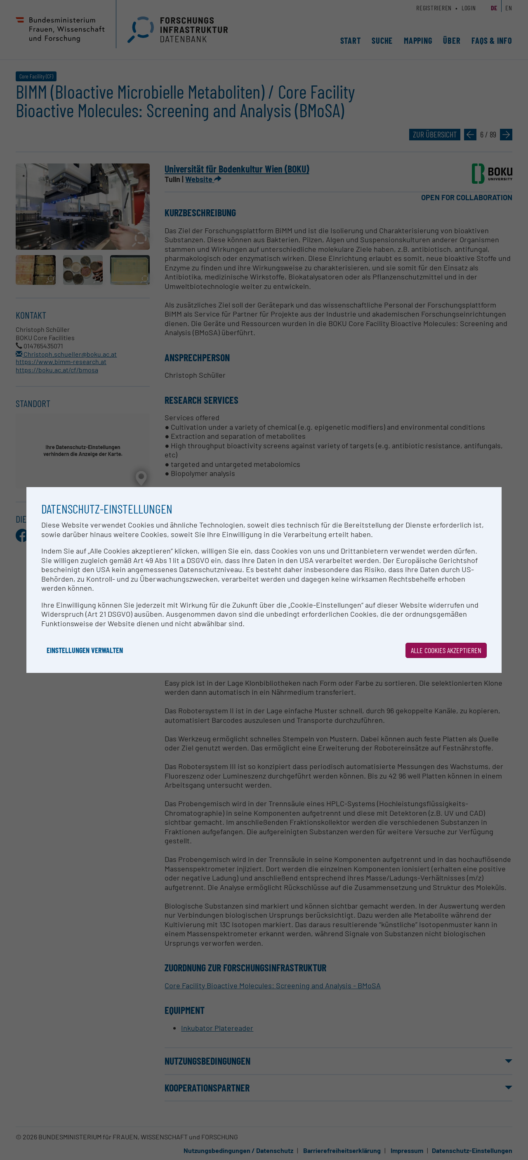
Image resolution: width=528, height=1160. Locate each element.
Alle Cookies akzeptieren (446, 650)
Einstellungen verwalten (85, 650)
